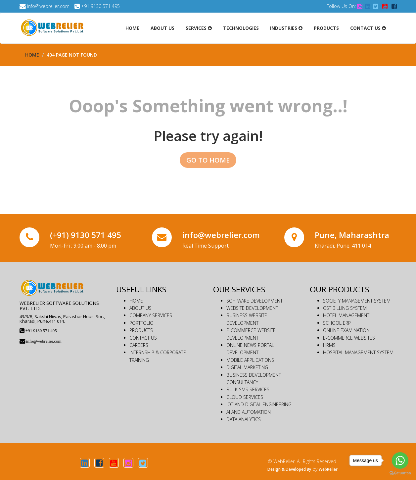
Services (199, 28)
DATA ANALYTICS (243, 419)
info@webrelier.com (48, 6)
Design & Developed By (289, 469)
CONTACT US (143, 338)
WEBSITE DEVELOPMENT (252, 308)
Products (326, 28)
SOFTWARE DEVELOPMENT (254, 301)
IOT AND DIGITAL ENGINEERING (259, 404)
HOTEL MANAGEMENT (346, 315)
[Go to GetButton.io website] (400, 473)
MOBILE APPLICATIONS (250, 360)
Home (132, 28)
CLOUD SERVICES (244, 397)
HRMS (329, 345)
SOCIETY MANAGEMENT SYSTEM (357, 301)
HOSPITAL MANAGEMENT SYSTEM (358, 352)
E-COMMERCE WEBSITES (349, 338)
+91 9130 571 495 (100, 6)
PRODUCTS (141, 330)
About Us (162, 28)
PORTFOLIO (141, 323)
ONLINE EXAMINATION (346, 330)
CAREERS (138, 345)
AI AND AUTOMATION (248, 412)
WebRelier (328, 469)
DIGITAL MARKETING (247, 367)
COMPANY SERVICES (150, 315)
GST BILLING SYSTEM (345, 308)
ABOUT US (140, 308)
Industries (286, 28)
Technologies (241, 28)
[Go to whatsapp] (400, 460)
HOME (136, 301)
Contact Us (368, 28)
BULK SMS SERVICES (247, 389)
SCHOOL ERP (337, 323)
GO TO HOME (208, 160)
